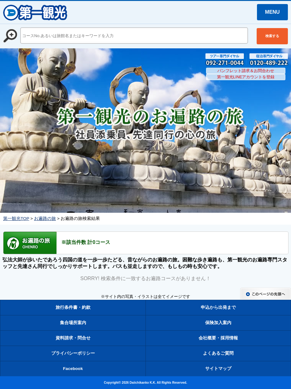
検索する (272, 36)
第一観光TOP (16, 218)
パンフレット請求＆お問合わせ (245, 70)
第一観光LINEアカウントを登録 (246, 77)
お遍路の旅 (45, 218)
